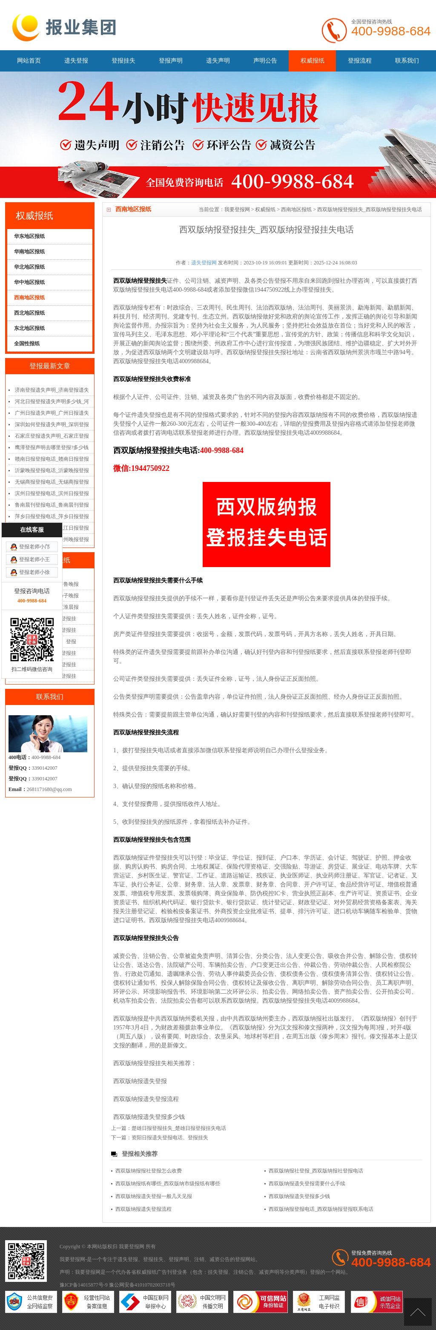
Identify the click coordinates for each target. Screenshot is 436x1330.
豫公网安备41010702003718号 (142, 1285)
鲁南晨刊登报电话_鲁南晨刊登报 (52, 505)
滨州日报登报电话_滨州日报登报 (52, 493)
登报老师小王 (34, 546)
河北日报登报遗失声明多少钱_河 (52, 401)
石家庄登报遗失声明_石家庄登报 (52, 436)
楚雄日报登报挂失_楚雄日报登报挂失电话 (179, 1128)
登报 (240, 1259)
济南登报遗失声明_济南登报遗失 (52, 390)
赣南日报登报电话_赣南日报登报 (52, 459)
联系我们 (407, 60)
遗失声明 (218, 60)
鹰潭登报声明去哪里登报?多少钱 (52, 447)
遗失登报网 (204, 263)
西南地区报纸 (296, 209)
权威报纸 (312, 60)
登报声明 (171, 60)
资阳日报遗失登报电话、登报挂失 (170, 1138)
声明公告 (265, 60)
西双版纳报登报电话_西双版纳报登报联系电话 (321, 1209)
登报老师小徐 (34, 559)
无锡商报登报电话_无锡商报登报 (52, 482)
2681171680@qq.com (49, 789)
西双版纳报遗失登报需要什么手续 (307, 1184)
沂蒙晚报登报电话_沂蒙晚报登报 (52, 470)
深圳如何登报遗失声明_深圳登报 (52, 424)
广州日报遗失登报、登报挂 (45, 676)
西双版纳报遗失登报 (140, 1081)
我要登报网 (237, 209)
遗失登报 (76, 60)
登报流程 (360, 60)
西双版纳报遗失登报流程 (146, 1099)
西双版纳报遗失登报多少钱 (149, 1117)
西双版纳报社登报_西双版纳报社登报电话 (316, 1171)
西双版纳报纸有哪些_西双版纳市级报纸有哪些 (167, 1184)
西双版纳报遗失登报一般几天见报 (153, 1196)
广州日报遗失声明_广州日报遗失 (52, 413)
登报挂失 (123, 60)
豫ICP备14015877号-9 (84, 1285)
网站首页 (29, 60)
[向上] (418, 1312)
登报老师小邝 (34, 533)
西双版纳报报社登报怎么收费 (148, 1171)
